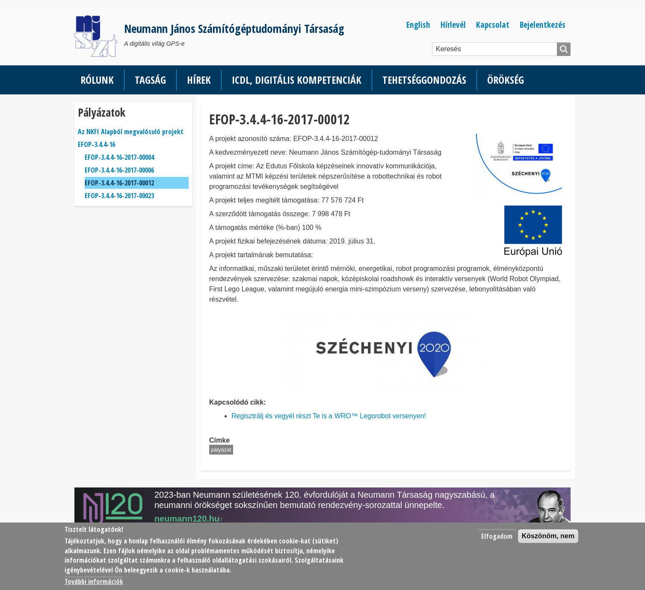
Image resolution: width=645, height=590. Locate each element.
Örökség (505, 80)
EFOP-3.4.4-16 (96, 144)
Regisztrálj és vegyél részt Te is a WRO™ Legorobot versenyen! (328, 416)
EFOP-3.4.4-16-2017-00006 (119, 170)
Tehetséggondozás (424, 80)
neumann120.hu (189, 518)
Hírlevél (453, 24)
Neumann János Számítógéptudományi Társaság (234, 28)
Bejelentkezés (542, 24)
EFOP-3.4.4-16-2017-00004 (119, 157)
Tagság (150, 80)
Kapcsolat (492, 24)
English (418, 24)
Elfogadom (496, 536)
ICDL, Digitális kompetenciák (296, 80)
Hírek (199, 80)
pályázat (221, 449)
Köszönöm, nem (548, 536)
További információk (94, 581)
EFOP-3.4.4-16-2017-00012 (119, 183)
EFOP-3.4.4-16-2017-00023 (119, 195)
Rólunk (97, 80)
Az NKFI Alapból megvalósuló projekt (130, 131)
